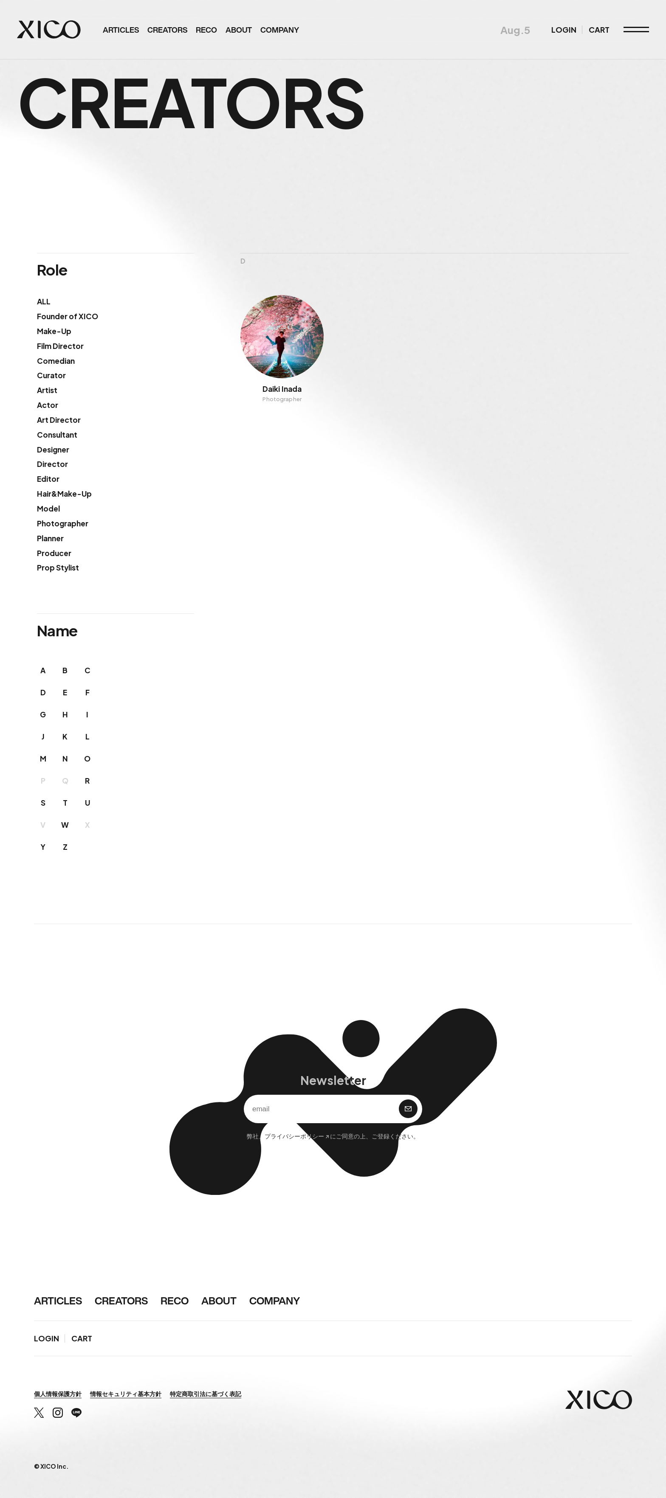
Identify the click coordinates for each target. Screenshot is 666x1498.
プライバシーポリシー (294, 1136)
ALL (44, 301)
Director (52, 464)
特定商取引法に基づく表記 (205, 1393)
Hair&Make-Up (64, 493)
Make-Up (54, 331)
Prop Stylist (58, 567)
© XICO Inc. (51, 1466)
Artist (47, 390)
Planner (50, 538)
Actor (47, 405)
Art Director (59, 419)
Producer (54, 553)
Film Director (60, 346)
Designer (53, 449)
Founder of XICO (67, 316)
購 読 (408, 1108)
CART (599, 29)
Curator (51, 375)
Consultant (57, 434)
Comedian (56, 360)
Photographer (62, 523)
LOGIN (563, 29)
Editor (48, 478)
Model (48, 508)
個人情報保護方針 (58, 1393)
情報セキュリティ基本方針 (125, 1393)
